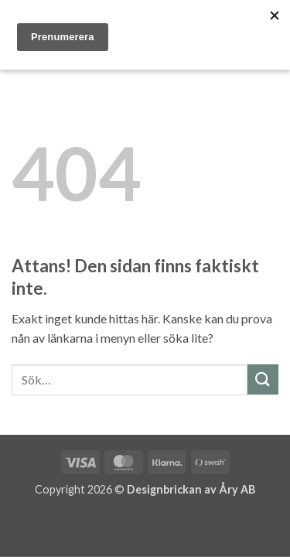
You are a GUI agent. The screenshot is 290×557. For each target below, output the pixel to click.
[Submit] (262, 379)
